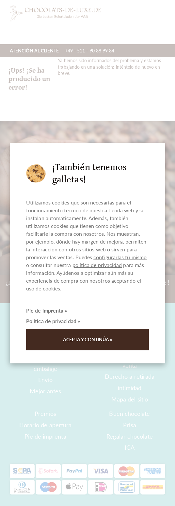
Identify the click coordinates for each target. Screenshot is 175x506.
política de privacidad (97, 265)
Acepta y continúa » (87, 339)
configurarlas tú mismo (120, 257)
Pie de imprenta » (46, 310)
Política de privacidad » (53, 321)
